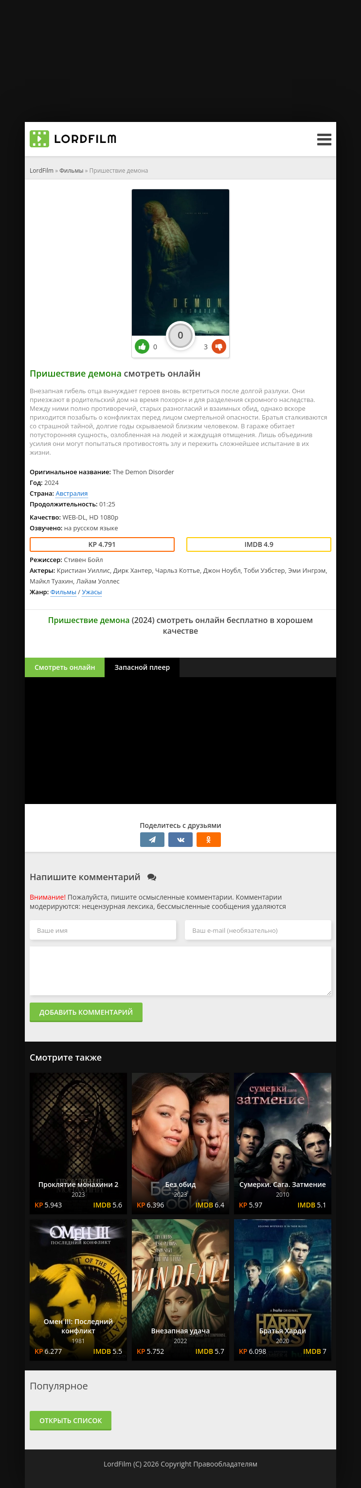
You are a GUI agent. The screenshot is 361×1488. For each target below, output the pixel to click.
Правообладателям (225, 1463)
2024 (143, 620)
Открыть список (70, 1420)
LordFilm (42, 170)
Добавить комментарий (86, 1012)
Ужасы (92, 591)
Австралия (71, 493)
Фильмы (71, 170)
